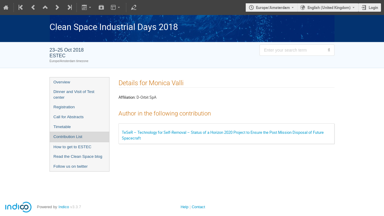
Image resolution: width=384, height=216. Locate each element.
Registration (64, 107)
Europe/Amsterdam (273, 7)
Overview (61, 82)
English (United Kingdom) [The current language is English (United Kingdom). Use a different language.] (329, 7)
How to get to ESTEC (72, 147)
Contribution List (67, 136)
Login (373, 7)
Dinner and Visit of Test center (73, 94)
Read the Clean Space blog (77, 156)
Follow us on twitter (70, 166)
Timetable (62, 126)
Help (184, 206)
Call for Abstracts (68, 117)
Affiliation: (127, 97)
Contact (198, 206)
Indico (63, 206)
